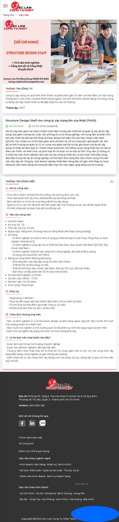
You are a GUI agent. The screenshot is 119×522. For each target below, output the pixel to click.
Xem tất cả (81, 484)
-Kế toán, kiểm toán (30, 470)
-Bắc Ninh (88, 499)
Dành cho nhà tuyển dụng (34, 451)
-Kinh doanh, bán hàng (32, 464)
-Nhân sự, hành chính (58, 464)
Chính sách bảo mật (30, 437)
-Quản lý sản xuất (52, 470)
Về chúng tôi (26, 443)
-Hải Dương (75, 499)
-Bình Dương (64, 493)
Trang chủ (8, 15)
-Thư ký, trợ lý (71, 470)
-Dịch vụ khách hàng (58, 476)
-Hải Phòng (47, 499)
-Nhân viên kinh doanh (32, 476)
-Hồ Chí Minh (26, 493)
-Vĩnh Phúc (61, 499)
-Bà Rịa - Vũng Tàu (29, 499)
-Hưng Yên (78, 493)
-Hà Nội (39, 493)
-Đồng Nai (50, 493)
